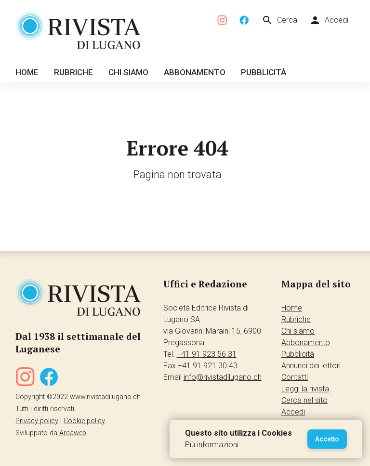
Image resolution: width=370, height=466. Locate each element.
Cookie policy (84, 421)
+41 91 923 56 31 (207, 354)
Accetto (327, 439)
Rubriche (73, 72)
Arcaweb (72, 433)
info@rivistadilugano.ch (223, 377)
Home (27, 72)
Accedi (328, 20)
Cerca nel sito (304, 400)
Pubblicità (263, 72)
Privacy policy (36, 421)
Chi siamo (128, 72)
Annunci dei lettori (311, 365)
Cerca (279, 20)
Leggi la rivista (305, 388)
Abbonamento (194, 72)
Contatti (294, 377)
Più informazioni (211, 444)
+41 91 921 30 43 (208, 365)
